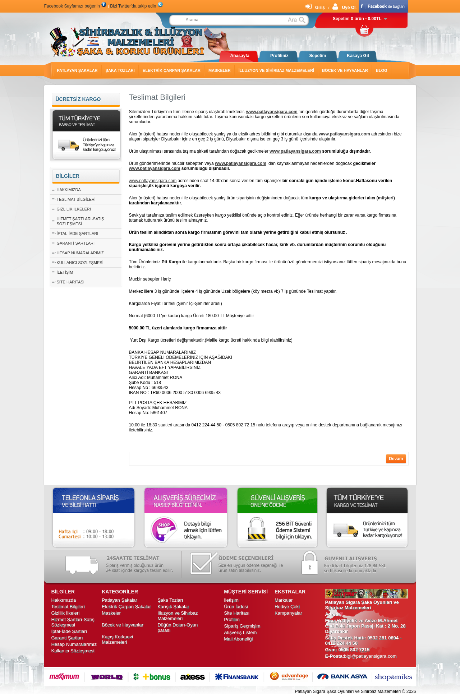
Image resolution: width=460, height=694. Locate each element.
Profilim (231, 619)
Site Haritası (70, 282)
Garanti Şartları (76, 243)
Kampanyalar (288, 613)
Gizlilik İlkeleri (74, 209)
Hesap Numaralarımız (80, 253)
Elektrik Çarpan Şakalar (172, 70)
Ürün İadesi (236, 606)
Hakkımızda (69, 190)
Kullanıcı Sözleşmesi (80, 262)
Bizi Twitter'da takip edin (136, 6)
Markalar (284, 600)
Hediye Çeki (287, 606)
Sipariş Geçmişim (242, 626)
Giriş (315, 7)
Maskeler (219, 70)
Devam (396, 458)
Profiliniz (279, 55)
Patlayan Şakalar (77, 70)
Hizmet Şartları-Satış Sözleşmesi (73, 622)
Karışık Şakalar (173, 606)
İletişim (65, 272)
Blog (381, 70)
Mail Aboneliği (238, 639)
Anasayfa (239, 55)
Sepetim (317, 55)
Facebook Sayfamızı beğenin (75, 6)
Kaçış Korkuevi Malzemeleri (117, 639)
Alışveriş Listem (240, 632)
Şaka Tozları (120, 70)
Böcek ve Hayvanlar (345, 70)
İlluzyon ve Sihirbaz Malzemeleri (276, 70)
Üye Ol (343, 7)
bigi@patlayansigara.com (370, 656)
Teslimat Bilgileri (76, 199)
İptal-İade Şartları (77, 233)
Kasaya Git (358, 55)
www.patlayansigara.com (272, 111)
